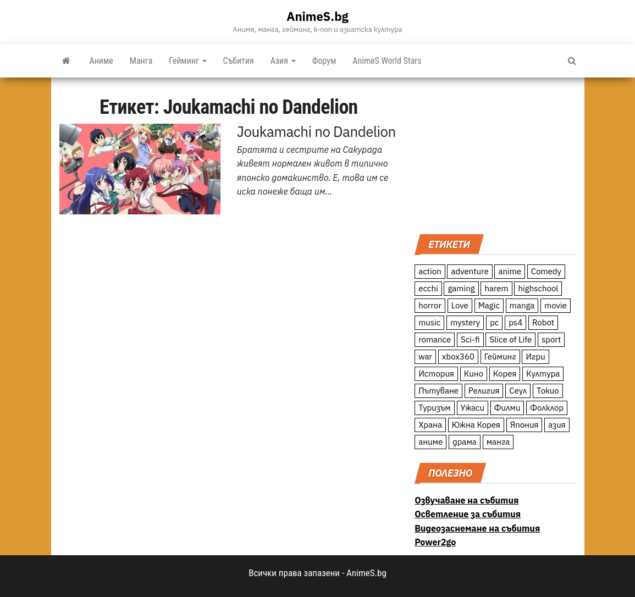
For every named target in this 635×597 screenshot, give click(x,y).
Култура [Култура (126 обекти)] (543, 373)
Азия (283, 61)
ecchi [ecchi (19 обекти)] (428, 288)
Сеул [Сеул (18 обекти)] (518, 390)
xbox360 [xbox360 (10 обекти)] (458, 356)
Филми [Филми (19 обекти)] (507, 407)
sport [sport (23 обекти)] (551, 339)
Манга (141, 61)
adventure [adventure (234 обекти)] (469, 271)
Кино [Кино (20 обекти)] (473, 373)
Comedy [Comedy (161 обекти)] (546, 271)
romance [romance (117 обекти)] (434, 339)
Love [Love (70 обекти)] (459, 305)
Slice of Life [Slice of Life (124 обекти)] (510, 339)
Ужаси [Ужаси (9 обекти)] (473, 407)
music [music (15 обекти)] (429, 322)
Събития (238, 61)
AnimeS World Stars (386, 61)
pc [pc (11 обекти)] (494, 322)
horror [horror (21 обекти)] (429, 305)
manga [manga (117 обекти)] (522, 305)
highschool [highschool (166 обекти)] (538, 288)
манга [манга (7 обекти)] (498, 441)
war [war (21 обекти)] (425, 356)
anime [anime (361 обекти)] (509, 271)
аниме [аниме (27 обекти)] (430, 441)
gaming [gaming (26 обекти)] (461, 288)
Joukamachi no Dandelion (316, 131)
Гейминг (187, 61)
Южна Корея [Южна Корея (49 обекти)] (476, 424)
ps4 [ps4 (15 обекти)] (515, 322)
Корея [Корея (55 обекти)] (505, 373)
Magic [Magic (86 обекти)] (489, 305)
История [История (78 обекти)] (436, 373)
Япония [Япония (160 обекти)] (524, 424)
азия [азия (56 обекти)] (557, 424)
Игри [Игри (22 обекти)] (535, 356)
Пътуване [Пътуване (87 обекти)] (438, 390)
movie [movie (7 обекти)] (555, 305)
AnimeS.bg (317, 16)
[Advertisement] (495, 154)
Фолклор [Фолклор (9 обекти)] (547, 407)
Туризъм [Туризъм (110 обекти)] (434, 407)
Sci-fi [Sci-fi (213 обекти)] (470, 339)
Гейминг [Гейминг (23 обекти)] (500, 356)
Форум (324, 61)
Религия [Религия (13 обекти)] (484, 390)
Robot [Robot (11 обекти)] (543, 322)
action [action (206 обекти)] (429, 271)
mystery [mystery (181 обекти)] (465, 322)
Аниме (101, 61)
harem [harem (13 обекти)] (496, 288)
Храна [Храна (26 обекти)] (430, 424)
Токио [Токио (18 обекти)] (548, 390)
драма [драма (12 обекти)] (464, 441)
